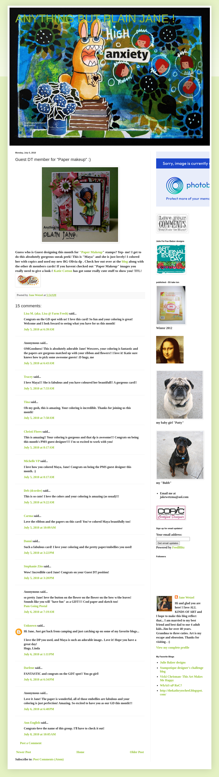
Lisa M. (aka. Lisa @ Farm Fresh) (46, 313)
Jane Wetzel (186, 597)
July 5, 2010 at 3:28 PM (39, 578)
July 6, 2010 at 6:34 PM (39, 679)
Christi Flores (33, 431)
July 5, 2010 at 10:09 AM (40, 527)
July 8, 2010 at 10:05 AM (40, 734)
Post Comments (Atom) (48, 759)
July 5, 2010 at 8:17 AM (39, 447)
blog (125, 261)
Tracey (28, 376)
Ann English (32, 722)
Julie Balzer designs (173, 662)
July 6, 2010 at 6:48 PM (39, 709)
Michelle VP (32, 461)
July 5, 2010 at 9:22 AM (39, 502)
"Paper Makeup (90, 252)
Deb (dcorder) (33, 490)
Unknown (30, 625)
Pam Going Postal (35, 606)
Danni (28, 541)
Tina (27, 402)
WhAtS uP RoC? (171, 685)
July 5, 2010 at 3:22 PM (39, 552)
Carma (28, 515)
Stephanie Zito (33, 566)
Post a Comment (31, 743)
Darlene (29, 667)
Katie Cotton (63, 271)
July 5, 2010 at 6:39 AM (39, 329)
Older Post (137, 752)
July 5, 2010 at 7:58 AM (39, 417)
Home (80, 752)
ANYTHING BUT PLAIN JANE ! (95, 18)
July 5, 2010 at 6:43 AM (39, 363)
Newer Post (23, 752)
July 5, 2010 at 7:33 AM (39, 388)
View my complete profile (172, 647)
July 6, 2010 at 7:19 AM (39, 611)
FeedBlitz (178, 547)
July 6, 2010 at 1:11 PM (39, 654)
